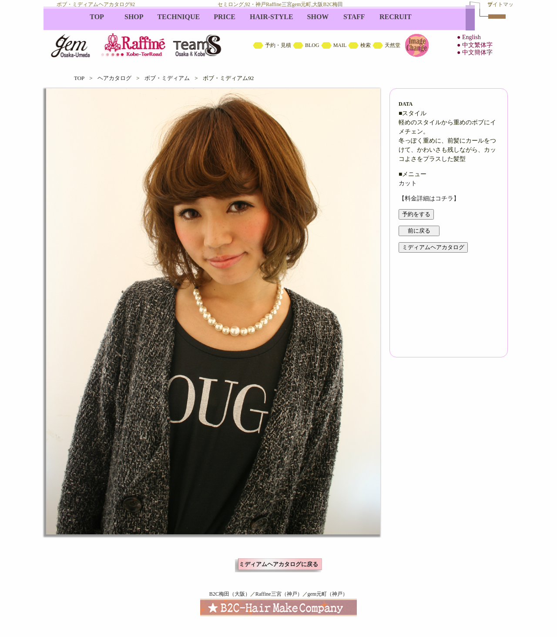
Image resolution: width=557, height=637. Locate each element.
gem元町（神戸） (328, 594)
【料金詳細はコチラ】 (429, 198)
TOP (79, 78)
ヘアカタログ (114, 78)
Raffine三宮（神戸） (278, 594)
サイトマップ (500, 4)
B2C (278, 35)
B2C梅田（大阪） (229, 594)
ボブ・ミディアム (167, 78)
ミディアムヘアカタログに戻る (278, 564)
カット (408, 183)
